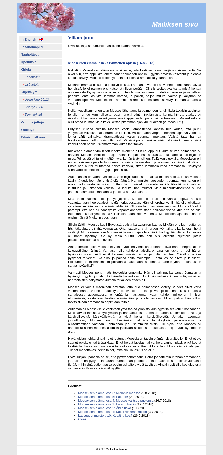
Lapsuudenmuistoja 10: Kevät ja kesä (105, 415)
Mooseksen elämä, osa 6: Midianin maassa (109, 393)
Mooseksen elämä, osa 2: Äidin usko (104, 408)
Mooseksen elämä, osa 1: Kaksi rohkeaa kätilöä (112, 412)
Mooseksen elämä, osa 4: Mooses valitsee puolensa (115, 400)
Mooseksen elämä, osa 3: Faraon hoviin (107, 404)
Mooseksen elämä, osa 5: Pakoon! (103, 397)
